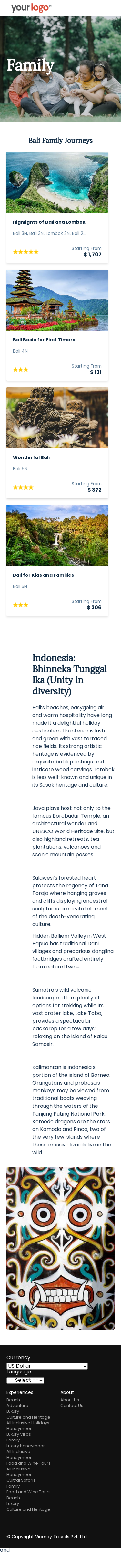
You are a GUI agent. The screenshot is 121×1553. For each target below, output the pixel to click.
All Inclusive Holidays (27, 1423)
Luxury (12, 1412)
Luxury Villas (18, 1434)
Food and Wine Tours (28, 1463)
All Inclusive (18, 1452)
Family (13, 1440)
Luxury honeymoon (26, 1446)
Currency (18, 1358)
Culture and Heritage (28, 1417)
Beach (13, 1400)
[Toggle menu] (108, 8)
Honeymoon (19, 1429)
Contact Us (71, 1406)
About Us (69, 1400)
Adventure (17, 1406)
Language (18, 1372)
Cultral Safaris (20, 1481)
